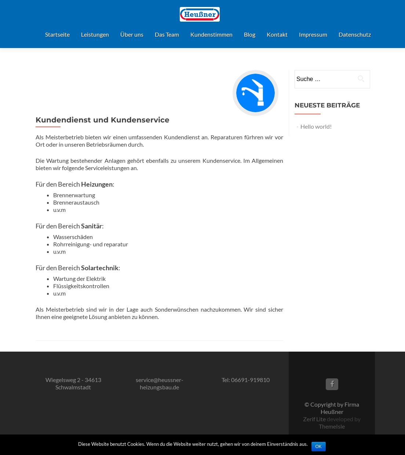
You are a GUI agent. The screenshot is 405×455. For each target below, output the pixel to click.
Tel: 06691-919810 (246, 379)
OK (318, 446)
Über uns (131, 34)
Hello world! (316, 126)
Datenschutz (355, 34)
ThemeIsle (332, 426)
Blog (249, 34)
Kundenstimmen (211, 34)
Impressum (313, 34)
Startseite (57, 34)
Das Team (167, 34)
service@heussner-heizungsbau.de (159, 383)
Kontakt (277, 34)
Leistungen (95, 34)
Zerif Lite (315, 418)
